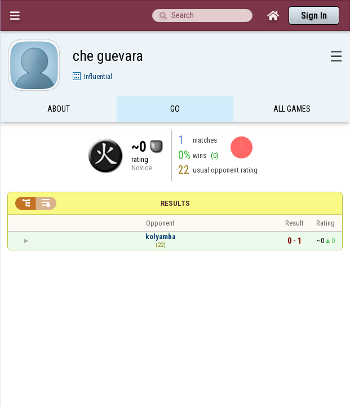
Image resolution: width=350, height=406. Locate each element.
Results (175, 181)
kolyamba (160, 214)
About (58, 86)
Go (175, 86)
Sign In (314, 15)
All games (292, 86)
